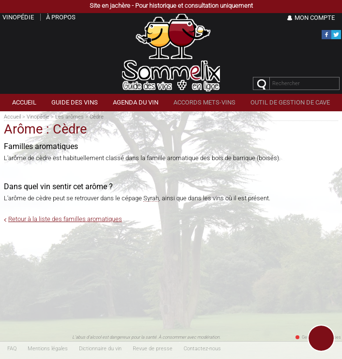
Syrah (151, 198)
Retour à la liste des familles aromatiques (65, 219)
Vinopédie (38, 117)
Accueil (12, 117)
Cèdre (97, 117)
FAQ (11, 348)
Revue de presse (152, 348)
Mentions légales (48, 348)
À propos (61, 17)
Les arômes (69, 117)
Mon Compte (315, 17)
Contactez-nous (202, 348)
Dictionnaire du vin (100, 348)
